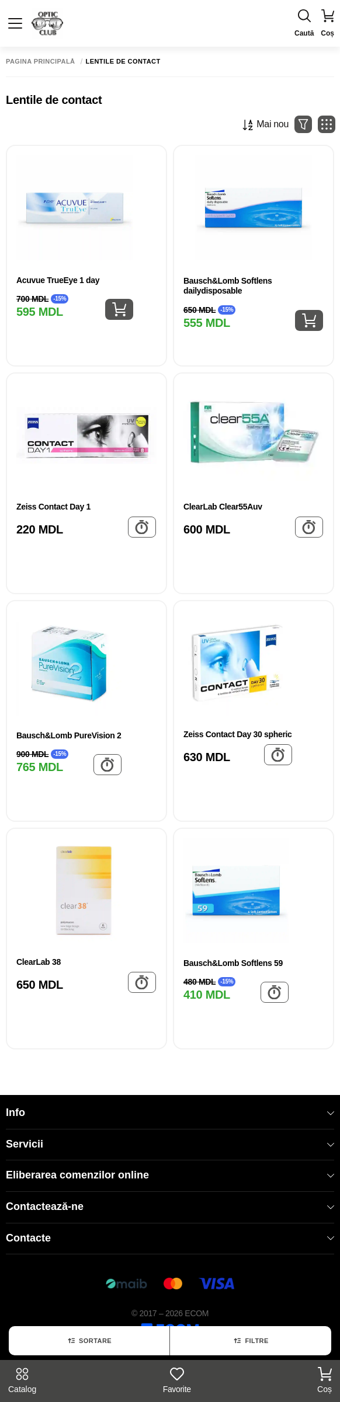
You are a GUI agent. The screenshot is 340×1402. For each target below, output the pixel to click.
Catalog (22, 1380)
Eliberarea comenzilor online (170, 1175)
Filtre (250, 1340)
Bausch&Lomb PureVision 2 (69, 735)
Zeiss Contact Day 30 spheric (237, 734)
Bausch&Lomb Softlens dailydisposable (227, 285)
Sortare (89, 1340)
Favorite (177, 1380)
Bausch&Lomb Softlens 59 (233, 963)
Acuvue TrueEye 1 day (57, 280)
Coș (324, 1380)
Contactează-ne (170, 1206)
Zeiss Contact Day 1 (53, 506)
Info (170, 1112)
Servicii (170, 1144)
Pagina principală (40, 61)
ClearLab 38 (38, 962)
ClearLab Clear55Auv (222, 506)
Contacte (170, 1238)
